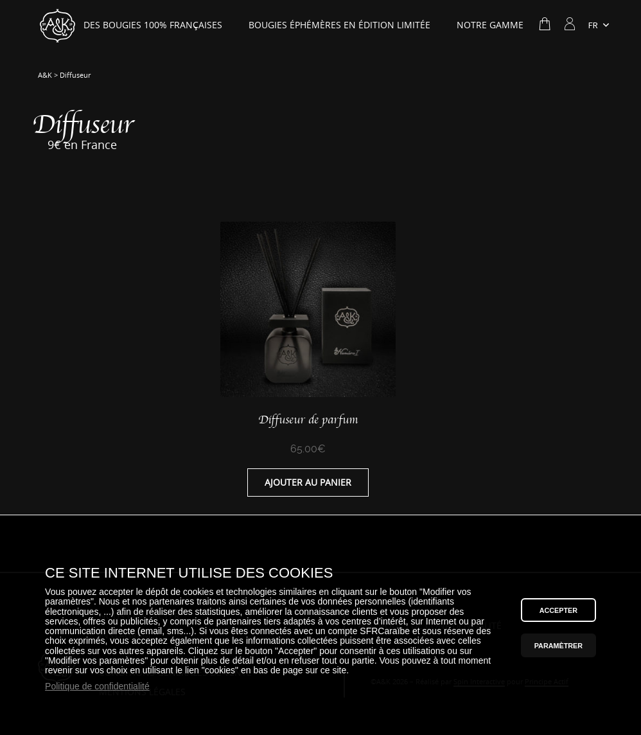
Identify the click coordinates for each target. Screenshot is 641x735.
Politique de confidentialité (97, 686)
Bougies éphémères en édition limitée (339, 25)
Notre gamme (490, 25)
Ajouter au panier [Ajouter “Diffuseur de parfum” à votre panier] (308, 482)
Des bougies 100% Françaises (152, 25)
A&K (45, 75)
